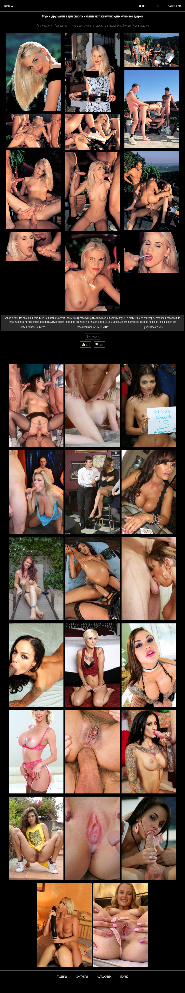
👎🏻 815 (99, 344)
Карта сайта (104, 976)
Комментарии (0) (12, 350)
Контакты (82, 976)
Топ (156, 6)
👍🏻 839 (85, 344)
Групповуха (92, 336)
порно (141, 6)
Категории (174, 6)
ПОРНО (124, 976)
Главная (9, 6)
